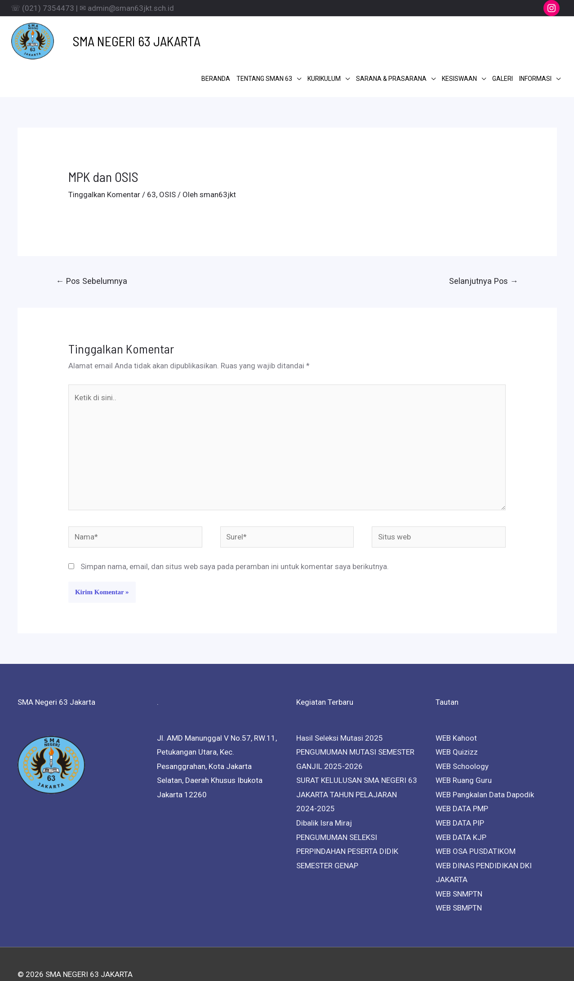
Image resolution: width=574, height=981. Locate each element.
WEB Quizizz (457, 716)
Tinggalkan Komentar (104, 159)
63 (151, 159)
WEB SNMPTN (459, 858)
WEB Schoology (462, 730)
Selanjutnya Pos (483, 246)
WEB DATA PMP (462, 773)
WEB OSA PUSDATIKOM (476, 816)
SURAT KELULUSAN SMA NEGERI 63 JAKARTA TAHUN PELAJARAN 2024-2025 (356, 759)
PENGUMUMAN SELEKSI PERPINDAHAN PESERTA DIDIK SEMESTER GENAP (347, 816)
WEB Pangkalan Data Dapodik (485, 759)
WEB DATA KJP (461, 801)
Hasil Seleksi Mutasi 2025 (339, 702)
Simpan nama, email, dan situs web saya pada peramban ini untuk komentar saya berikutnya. (234, 531)
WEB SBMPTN (459, 872)
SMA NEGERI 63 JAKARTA (123, 39)
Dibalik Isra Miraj (324, 787)
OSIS (167, 159)
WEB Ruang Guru (464, 745)
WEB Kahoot (456, 702)
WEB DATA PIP (460, 787)
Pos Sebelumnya (91, 246)
